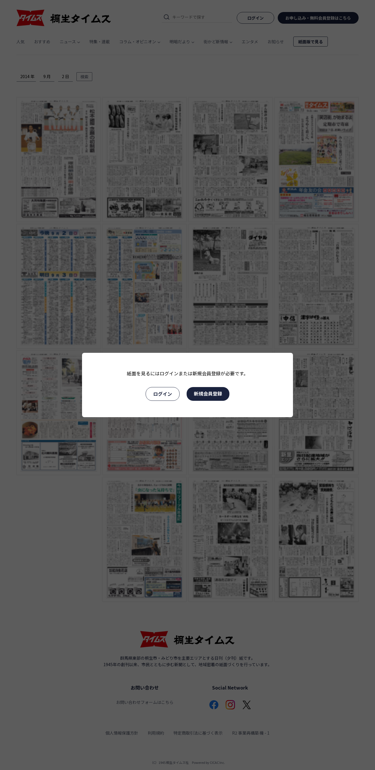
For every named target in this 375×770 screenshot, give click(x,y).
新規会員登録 (208, 393)
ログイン (162, 393)
